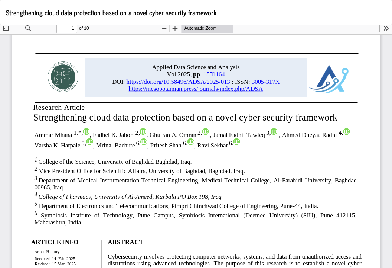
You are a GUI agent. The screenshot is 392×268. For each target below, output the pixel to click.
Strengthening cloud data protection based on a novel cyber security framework (111, 12)
